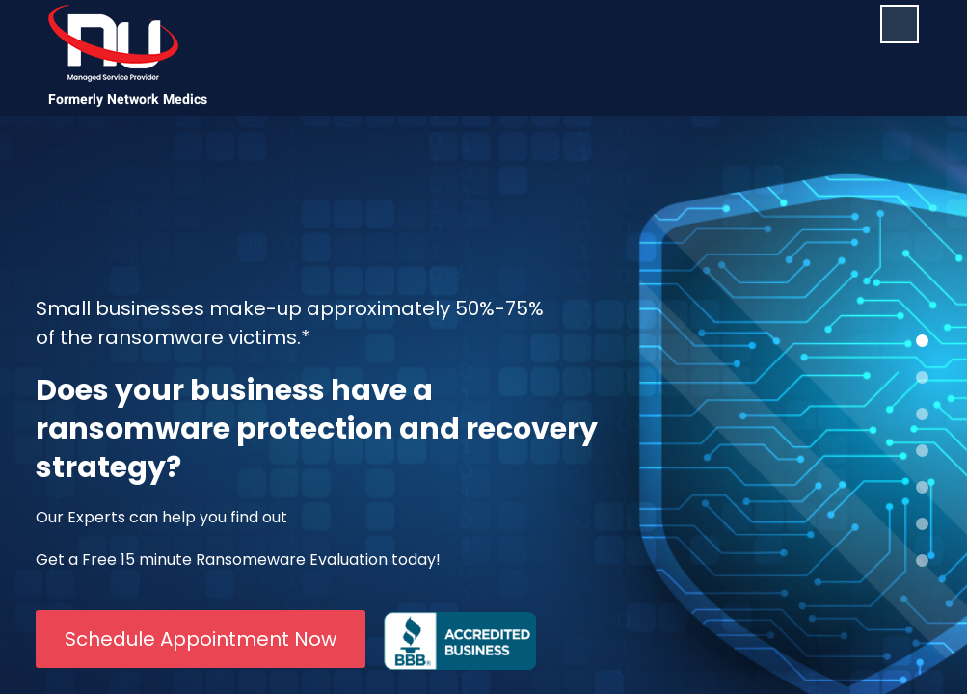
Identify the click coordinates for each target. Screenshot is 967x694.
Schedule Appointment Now (200, 639)
